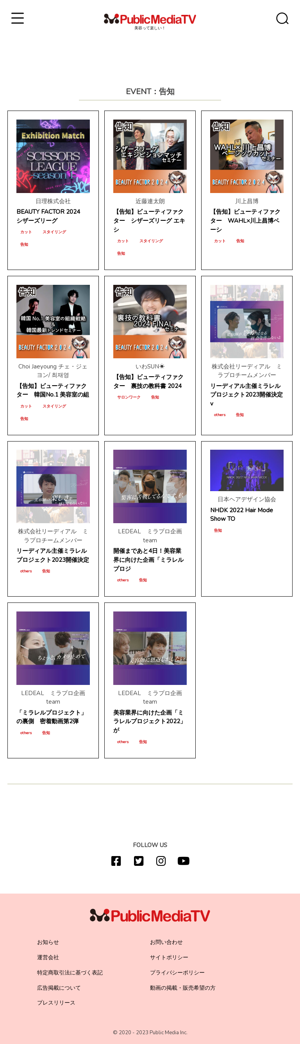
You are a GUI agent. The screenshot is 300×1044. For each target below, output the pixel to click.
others (219, 415)
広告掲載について (59, 988)
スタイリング (54, 232)
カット (26, 232)
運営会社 (48, 957)
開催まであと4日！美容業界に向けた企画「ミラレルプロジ (148, 560)
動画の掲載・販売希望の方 (183, 988)
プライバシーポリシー (177, 972)
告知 (24, 245)
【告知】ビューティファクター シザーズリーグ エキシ (149, 221)
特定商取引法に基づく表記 (70, 972)
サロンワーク (129, 397)
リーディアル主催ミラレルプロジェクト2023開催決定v (246, 395)
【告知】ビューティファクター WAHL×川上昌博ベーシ (245, 221)
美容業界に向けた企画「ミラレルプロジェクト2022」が (149, 722)
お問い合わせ (166, 942)
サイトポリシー (169, 957)
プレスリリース (56, 1002)
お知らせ (48, 942)
